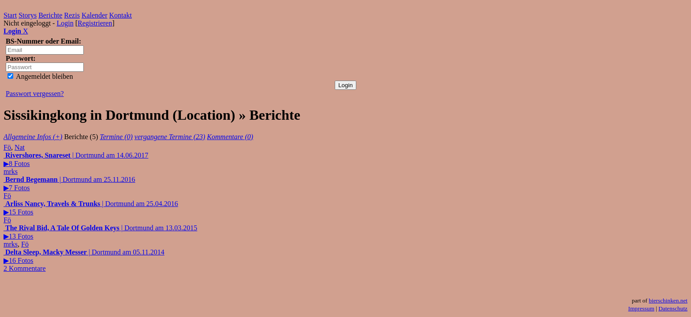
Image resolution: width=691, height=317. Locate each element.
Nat (20, 147)
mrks (11, 171)
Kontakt (120, 15)
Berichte (50, 15)
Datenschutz (672, 308)
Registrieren (95, 23)
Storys (28, 15)
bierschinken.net (668, 300)
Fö (7, 147)
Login (64, 23)
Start (10, 15)
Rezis (72, 15)
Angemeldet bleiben (40, 76)
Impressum (641, 308)
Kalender (95, 15)
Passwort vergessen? (35, 93)
